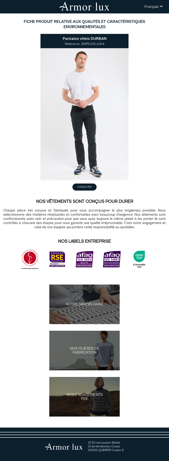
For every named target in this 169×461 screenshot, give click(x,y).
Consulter (84, 187)
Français (153, 6)
